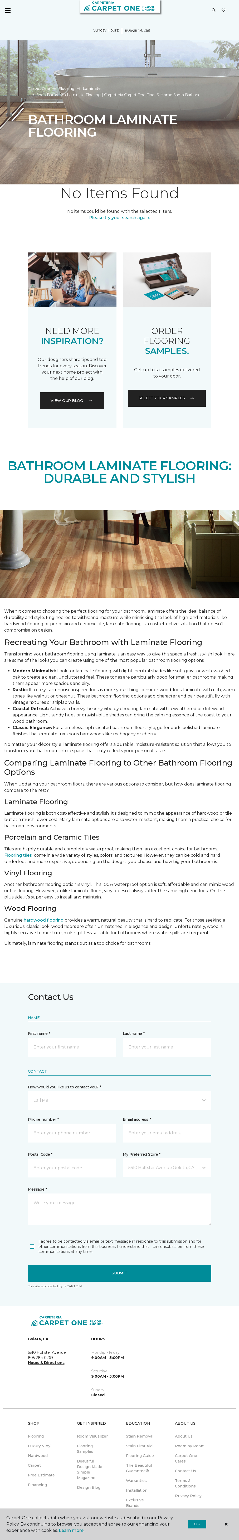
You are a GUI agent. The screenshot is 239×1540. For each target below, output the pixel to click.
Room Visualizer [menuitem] (92, 1436)
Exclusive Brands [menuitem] (135, 1503)
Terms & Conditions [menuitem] (185, 1483)
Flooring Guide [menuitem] (140, 1455)
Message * (37, 1189)
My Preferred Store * (141, 1154)
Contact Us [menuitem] (185, 1471)
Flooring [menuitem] (36, 1436)
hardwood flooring (44, 920)
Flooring (66, 88)
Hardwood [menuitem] (38, 1455)
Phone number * (43, 1119)
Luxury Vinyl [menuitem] (39, 1446)
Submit (119, 1273)
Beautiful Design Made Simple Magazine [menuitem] (89, 1469)
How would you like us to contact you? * (64, 1087)
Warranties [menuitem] (136, 1480)
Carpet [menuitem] (34, 1465)
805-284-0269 (137, 30)
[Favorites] (223, 10)
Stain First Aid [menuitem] (139, 1446)
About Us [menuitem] (184, 1436)
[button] (214, 10)
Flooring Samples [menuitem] (85, 1449)
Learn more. (71, 1530)
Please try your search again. (119, 217)
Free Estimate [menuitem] (41, 1475)
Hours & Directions (46, 1362)
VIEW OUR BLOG (72, 400)
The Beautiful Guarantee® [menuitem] (139, 1468)
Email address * (137, 1119)
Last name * (134, 1033)
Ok (197, 1524)
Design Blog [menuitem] (88, 1487)
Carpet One (39, 88)
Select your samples (167, 398)
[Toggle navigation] (7, 10)
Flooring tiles (18, 855)
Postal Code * (40, 1154)
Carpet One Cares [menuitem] (186, 1458)
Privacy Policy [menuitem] (188, 1496)
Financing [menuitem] (37, 1484)
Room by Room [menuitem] (189, 1446)
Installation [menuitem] (137, 1490)
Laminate (92, 88)
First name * (39, 1033)
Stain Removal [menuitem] (139, 1436)
